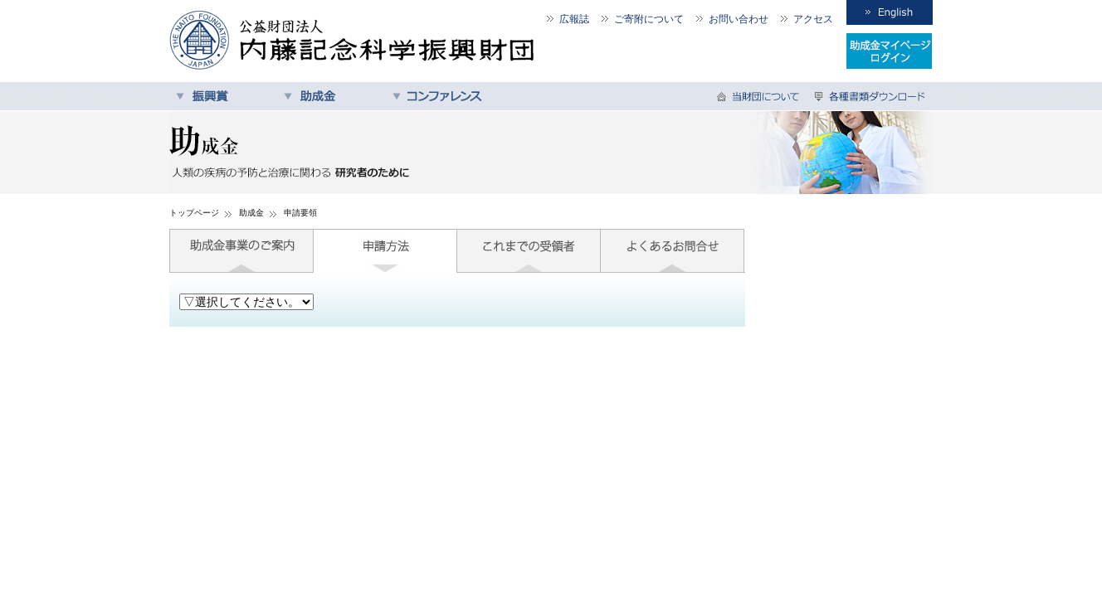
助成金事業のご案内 (241, 251)
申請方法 (385, 251)
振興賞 (223, 96)
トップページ (194, 212)
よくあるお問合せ (672, 251)
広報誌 (574, 19)
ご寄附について (649, 19)
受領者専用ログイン (889, 51)
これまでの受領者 (529, 251)
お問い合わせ (738, 19)
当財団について (760, 96)
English (889, 12)
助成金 (331, 96)
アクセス (813, 19)
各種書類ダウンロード (870, 96)
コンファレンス (439, 96)
